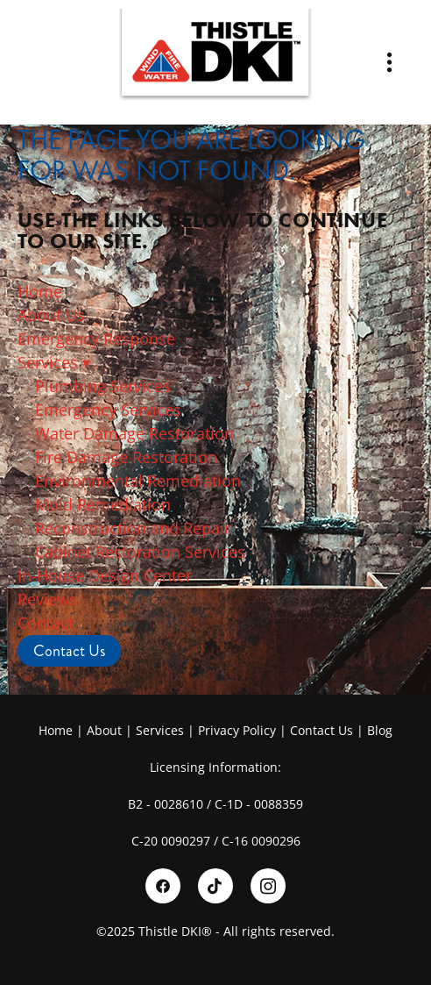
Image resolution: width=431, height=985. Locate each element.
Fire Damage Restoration (126, 457)
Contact (46, 622)
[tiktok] (215, 885)
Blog (379, 730)
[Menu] (389, 62)
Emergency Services (108, 409)
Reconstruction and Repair (132, 528)
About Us (53, 314)
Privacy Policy (237, 730)
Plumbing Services (103, 386)
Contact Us (69, 650)
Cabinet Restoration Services (140, 551)
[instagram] (268, 885)
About (104, 730)
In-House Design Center (105, 575)
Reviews (47, 599)
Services (54, 362)
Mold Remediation (103, 504)
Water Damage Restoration (134, 433)
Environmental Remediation (138, 480)
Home (40, 291)
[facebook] (162, 885)
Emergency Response (96, 338)
